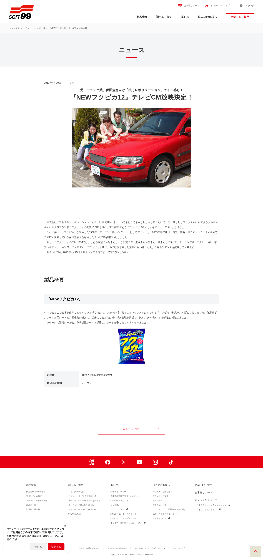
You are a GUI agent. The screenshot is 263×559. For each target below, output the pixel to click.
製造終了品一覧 (33, 509)
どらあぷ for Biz (160, 518)
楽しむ (185, 16)
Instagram (155, 462)
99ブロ (92, 462)
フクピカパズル (117, 509)
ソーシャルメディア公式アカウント (150, 548)
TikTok (171, 462)
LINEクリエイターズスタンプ (123, 514)
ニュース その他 (37, 28)
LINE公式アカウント (120, 500)
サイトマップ (179, 548)
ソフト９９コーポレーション (21, 12)
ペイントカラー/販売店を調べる (82, 496)
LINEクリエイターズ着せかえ (123, 518)
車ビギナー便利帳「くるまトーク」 (126, 523)
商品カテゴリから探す (36, 492)
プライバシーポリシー (117, 548)
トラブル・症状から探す (37, 500)
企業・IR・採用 (240, 16)
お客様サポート (191, 5)
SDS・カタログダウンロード (165, 514)
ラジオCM (115, 505)
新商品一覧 (31, 505)
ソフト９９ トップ (18, 28)
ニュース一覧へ (141, 428)
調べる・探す (164, 16)
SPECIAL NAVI (75, 514)
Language (249, 5)
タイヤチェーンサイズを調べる (82, 509)
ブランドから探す (34, 496)
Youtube (139, 462)
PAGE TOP (255, 551)
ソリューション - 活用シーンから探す (169, 509)
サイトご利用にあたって (89, 548)
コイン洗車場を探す (77, 492)
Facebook (108, 462)
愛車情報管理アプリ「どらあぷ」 (125, 496)
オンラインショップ (220, 5)
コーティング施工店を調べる (81, 505)
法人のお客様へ (207, 16)
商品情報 (141, 16)
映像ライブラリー (118, 492)
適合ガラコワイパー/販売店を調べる (84, 500)
